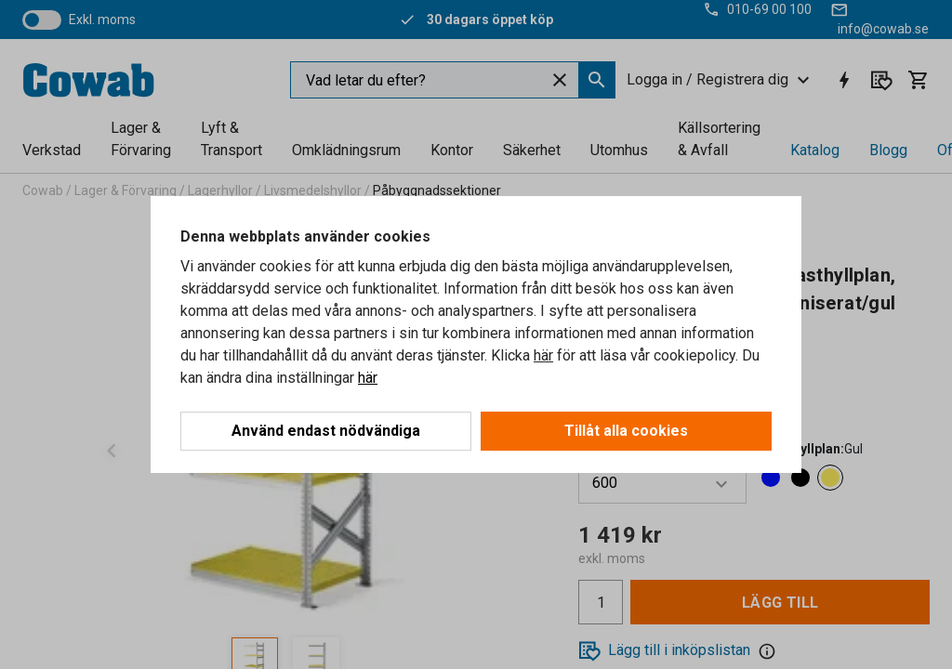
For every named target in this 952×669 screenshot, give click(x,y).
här (543, 355)
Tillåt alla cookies (626, 430)
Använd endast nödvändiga (325, 430)
